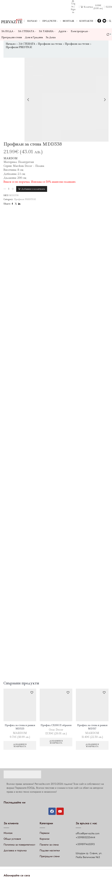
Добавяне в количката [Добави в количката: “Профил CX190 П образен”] (56, 742)
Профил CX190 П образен (56, 725)
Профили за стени (77, 44)
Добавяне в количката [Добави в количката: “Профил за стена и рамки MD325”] (20, 745)
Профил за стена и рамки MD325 (20, 727)
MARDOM (11, 158)
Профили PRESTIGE (19, 47)
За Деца (51, 37)
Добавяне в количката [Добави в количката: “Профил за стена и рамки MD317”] (92, 745)
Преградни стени (11, 37)
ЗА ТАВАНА (47, 31)
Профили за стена (50, 44)
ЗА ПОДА (8, 31)
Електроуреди (80, 31)
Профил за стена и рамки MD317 (92, 727)
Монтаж (68, 21)
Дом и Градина (34, 37)
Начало (32, 21)
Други (63, 31)
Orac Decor (56, 729)
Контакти (86, 21)
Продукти (50, 21)
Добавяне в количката (33, 188)
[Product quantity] (9, 189)
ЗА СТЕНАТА (27, 31)
